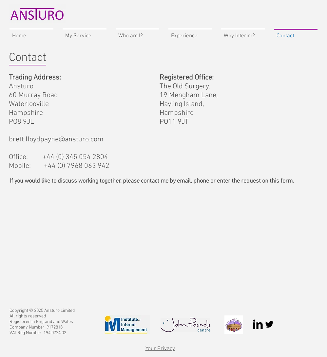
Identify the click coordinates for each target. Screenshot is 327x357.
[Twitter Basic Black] (269, 324)
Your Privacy (160, 349)
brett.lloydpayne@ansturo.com (56, 139)
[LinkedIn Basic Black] (258, 324)
